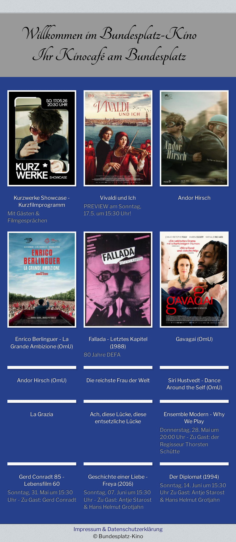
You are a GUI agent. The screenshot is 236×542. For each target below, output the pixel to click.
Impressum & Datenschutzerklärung (118, 529)
